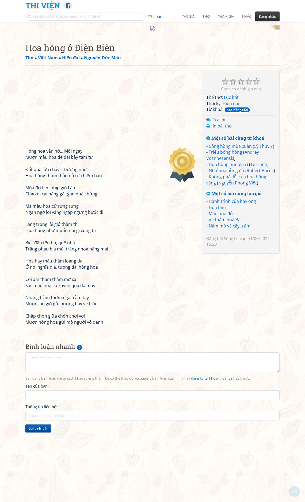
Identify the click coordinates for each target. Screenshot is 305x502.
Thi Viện (42, 5)
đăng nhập (230, 448)
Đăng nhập (267, 16)
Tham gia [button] (226, 16)
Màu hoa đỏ (221, 283)
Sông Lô (231, 308)
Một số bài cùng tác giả (234, 263)
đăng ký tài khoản (205, 448)
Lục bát (231, 167)
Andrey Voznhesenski (232, 225)
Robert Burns (260, 240)
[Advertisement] (152, 62)
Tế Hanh (258, 234)
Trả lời (219, 189)
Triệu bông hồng (225, 222)
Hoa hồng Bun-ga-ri (228, 234)
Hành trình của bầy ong (232, 271)
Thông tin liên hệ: (41, 476)
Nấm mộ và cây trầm (229, 296)
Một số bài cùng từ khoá (235, 208)
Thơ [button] (206, 16)
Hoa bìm (217, 277)
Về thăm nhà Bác (226, 289)
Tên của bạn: (37, 455)
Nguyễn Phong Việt (237, 253)
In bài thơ (222, 196)
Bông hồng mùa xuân (230, 216)
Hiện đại (231, 173)
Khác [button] (246, 16)
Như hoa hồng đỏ (226, 240)
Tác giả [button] (188, 16)
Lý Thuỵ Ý (263, 216)
